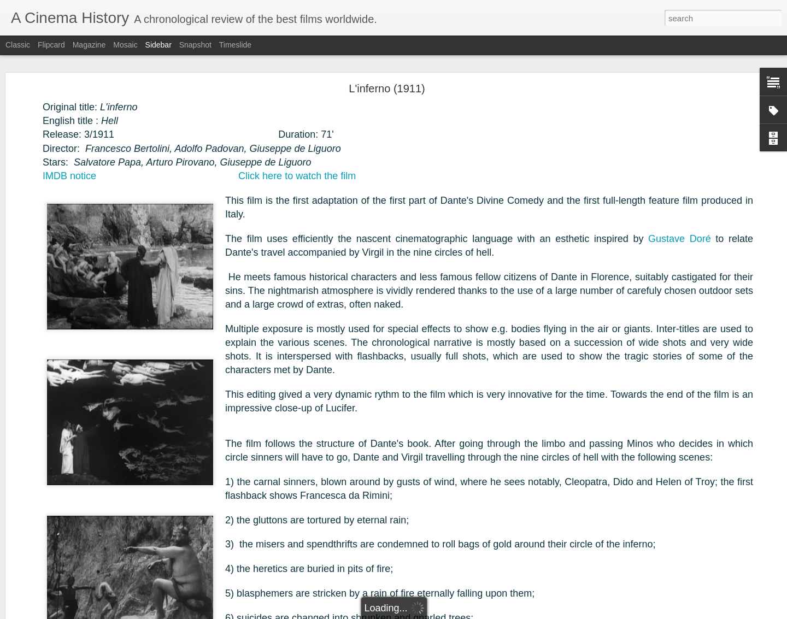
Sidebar (158, 44)
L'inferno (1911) (387, 85)
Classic (17, 44)
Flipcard (51, 44)
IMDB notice (69, 172)
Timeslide (235, 44)
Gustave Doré (679, 234)
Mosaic (125, 44)
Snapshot (195, 44)
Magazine (89, 44)
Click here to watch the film (297, 172)
